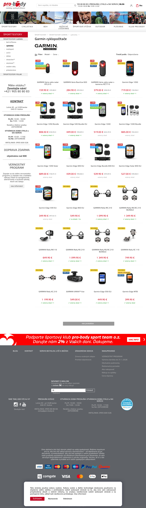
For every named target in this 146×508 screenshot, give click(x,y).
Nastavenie (53, 499)
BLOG (15, 351)
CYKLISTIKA (27, 27)
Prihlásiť (89, 390)
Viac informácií (80, 494)
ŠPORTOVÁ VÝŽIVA (82, 27)
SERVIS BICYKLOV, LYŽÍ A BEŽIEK (54, 351)
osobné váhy (11, 67)
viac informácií (17, 186)
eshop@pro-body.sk (46, 411)
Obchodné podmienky (111, 363)
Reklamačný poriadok (111, 366)
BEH (46, 27)
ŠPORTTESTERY (9, 27)
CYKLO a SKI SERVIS (109, 4)
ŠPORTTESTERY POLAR (12, 74)
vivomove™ (10, 63)
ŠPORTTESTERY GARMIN (13, 39)
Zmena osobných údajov (85, 356)
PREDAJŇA (94, 4)
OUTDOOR (100, 27)
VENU (8, 56)
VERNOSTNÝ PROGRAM (112, 356)
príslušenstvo (11, 70)
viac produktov (88, 323)
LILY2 (8, 53)
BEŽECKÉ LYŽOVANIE (64, 28)
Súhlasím (37, 499)
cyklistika (9, 46)
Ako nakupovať (108, 369)
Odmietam (67, 499)
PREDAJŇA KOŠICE (46, 399)
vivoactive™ (10, 60)
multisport (10, 49)
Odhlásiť (56, 393)
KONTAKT (29, 351)
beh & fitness (11, 42)
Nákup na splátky (109, 373)
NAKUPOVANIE (108, 351)
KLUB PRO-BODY (137, 27)
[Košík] (138, 5)
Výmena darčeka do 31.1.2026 (114, 360)
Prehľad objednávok (83, 360)
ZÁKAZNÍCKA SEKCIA (84, 351)
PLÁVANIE (118, 27)
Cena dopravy (107, 376)
